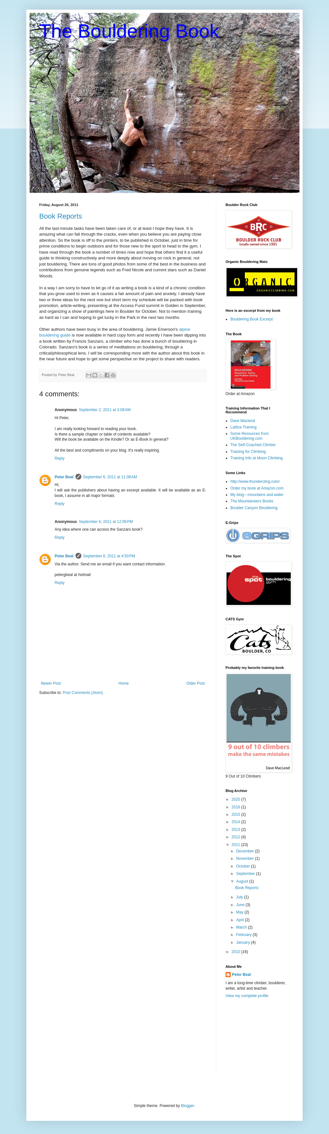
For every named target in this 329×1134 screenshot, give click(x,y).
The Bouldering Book (129, 31)
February (244, 934)
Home (124, 683)
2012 (236, 837)
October (243, 866)
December (245, 851)
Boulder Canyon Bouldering (254, 508)
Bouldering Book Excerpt (251, 319)
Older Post (195, 683)
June (240, 905)
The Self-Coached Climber (253, 445)
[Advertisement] (258, 1040)
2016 (236, 807)
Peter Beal (64, 477)
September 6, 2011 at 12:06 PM (106, 521)
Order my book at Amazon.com (256, 488)
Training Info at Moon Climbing (256, 458)
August (242, 881)
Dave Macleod (242, 421)
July (240, 897)
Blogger (187, 1105)
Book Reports (60, 216)
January (243, 942)
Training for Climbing (248, 451)
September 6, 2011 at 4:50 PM (109, 556)
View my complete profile (247, 996)
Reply (60, 458)
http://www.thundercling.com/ (255, 481)
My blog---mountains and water (256, 494)
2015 (236, 814)
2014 (236, 822)
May (240, 912)
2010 (236, 952)
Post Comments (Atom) (83, 692)
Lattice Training (243, 427)
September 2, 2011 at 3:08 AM (104, 410)
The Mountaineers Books (251, 501)
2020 (236, 799)
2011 (236, 844)
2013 (236, 829)
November (245, 858)
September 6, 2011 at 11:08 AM (110, 477)
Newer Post (51, 683)
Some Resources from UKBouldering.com (249, 435)
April (240, 920)
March (242, 927)
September (246, 873)
